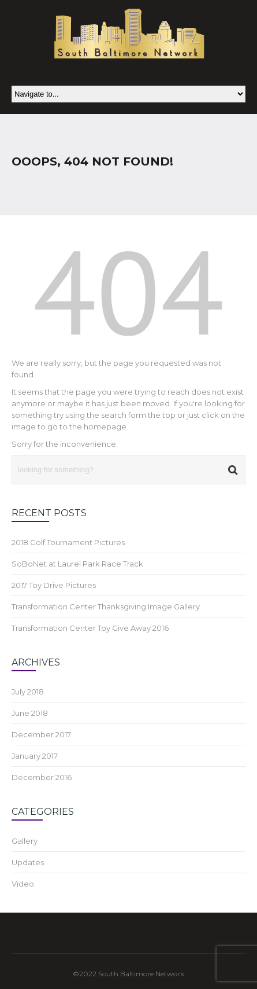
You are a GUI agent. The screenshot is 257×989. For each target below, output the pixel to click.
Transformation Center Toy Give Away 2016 (90, 628)
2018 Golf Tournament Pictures (68, 542)
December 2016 (42, 777)
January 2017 (35, 755)
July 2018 (28, 691)
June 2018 (30, 713)
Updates (28, 862)
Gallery (25, 840)
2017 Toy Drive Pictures (54, 585)
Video (23, 883)
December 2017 (41, 734)
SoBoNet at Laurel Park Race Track (77, 563)
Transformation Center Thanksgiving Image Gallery (106, 606)
